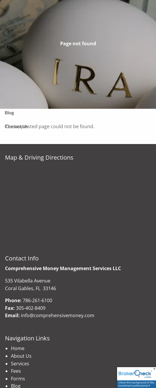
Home (17, 348)
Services (20, 363)
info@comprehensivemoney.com (57, 315)
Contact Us (16, 126)
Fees (16, 371)
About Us (21, 356)
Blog (9, 112)
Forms (18, 378)
